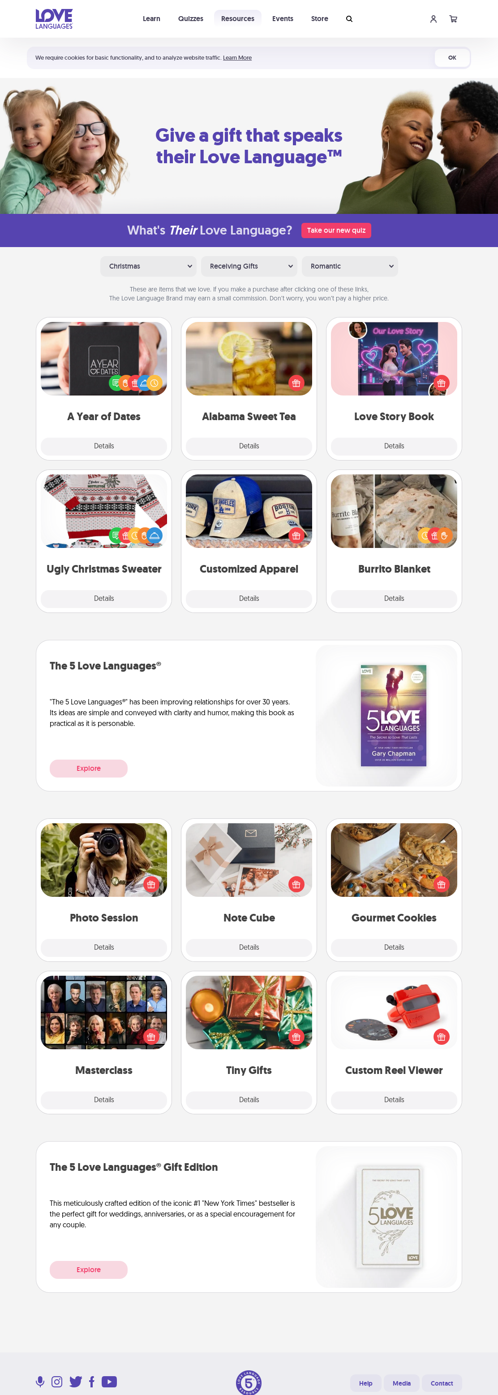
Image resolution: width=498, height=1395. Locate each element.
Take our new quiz (336, 230)
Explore (89, 768)
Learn (151, 18)
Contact (442, 1383)
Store (319, 18)
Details (104, 446)
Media (402, 1383)
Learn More (237, 57)
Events (282, 18)
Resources (237, 18)
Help (366, 1383)
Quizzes (190, 18)
